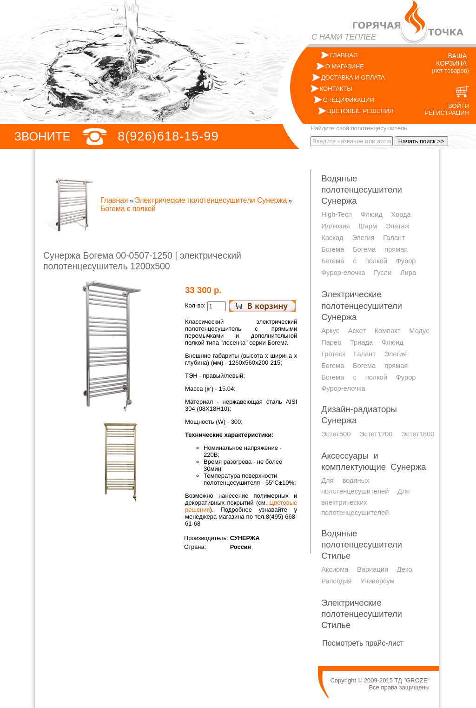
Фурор (406, 261)
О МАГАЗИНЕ (344, 66)
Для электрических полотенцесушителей (365, 502)
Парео (331, 342)
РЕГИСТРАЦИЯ (447, 112)
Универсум (377, 581)
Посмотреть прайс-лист (362, 643)
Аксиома (334, 569)
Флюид (372, 214)
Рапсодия (336, 581)
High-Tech (336, 214)
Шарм (367, 226)
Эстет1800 (417, 434)
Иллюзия (335, 226)
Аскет (357, 330)
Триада (361, 342)
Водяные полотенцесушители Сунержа (361, 190)
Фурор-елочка (343, 272)
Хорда (400, 214)
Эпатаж (398, 226)
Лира (408, 272)
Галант (394, 237)
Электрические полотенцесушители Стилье (361, 614)
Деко (404, 569)
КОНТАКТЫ (336, 88)
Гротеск (333, 354)
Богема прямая (380, 249)
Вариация (372, 569)
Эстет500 (335, 434)
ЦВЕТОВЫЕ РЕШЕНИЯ (360, 110)
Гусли (382, 272)
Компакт (387, 330)
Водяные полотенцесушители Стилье (361, 544)
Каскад (332, 237)
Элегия (363, 237)
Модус (419, 330)
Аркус (330, 330)
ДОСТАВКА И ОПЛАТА (353, 77)
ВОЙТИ (458, 105)
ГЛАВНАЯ (344, 55)
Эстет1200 (375, 434)
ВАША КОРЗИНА (451, 59)
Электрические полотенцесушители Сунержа (211, 200)
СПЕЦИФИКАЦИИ (348, 99)
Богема (332, 249)
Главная (114, 200)
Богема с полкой (128, 209)
